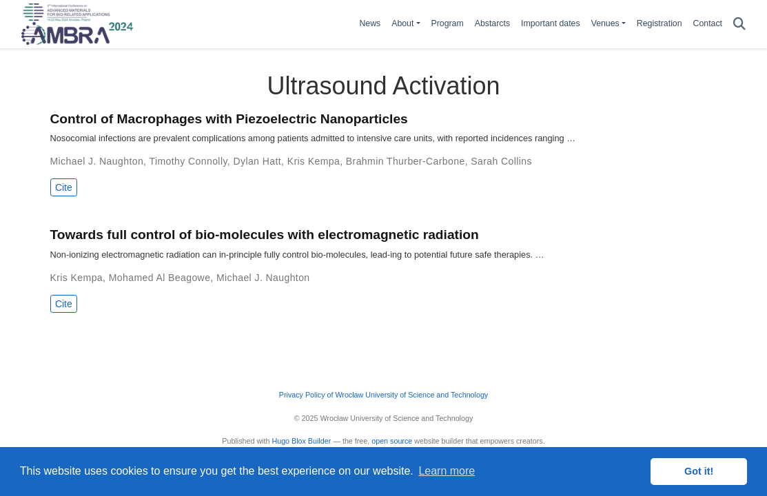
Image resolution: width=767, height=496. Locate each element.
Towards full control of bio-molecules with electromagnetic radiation (264, 234)
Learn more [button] (446, 471)
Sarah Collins (501, 161)
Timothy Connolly (188, 161)
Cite (63, 187)
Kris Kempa (313, 161)
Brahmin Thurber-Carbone (405, 161)
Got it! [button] (698, 471)
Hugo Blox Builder (301, 441)
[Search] (739, 24)
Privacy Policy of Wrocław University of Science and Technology (383, 395)
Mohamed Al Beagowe (160, 277)
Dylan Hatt (257, 161)
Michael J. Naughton (97, 161)
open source (391, 441)
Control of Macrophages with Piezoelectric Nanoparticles (229, 119)
